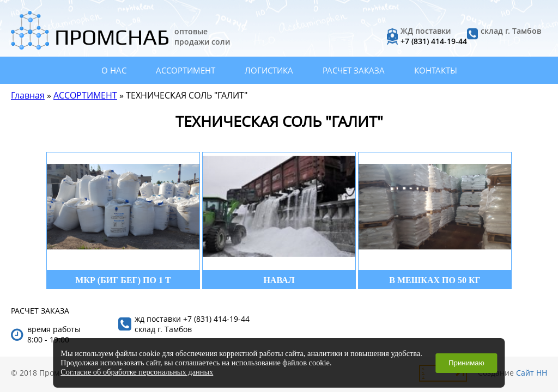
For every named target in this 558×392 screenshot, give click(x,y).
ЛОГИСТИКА (269, 70)
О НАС (113, 70)
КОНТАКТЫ (435, 70)
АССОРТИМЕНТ (185, 70)
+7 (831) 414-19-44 (434, 41)
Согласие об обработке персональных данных (136, 371)
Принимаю (466, 363)
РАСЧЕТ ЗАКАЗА (354, 70)
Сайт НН (531, 372)
